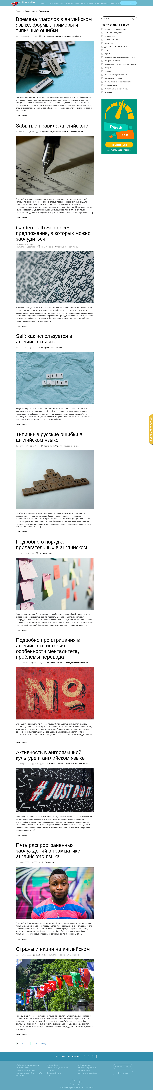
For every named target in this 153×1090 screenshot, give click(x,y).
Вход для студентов (123, 1066)
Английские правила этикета (115, 29)
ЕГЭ (106, 50)
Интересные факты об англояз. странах (120, 64)
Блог (48, 1076)
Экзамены (108, 92)
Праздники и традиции (113, 78)
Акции (43, 3)
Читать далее (21, 116)
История (107, 68)
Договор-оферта (52, 1065)
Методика (69, 3)
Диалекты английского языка (115, 47)
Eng (117, 3)
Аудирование (109, 36)
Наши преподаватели (55, 3)
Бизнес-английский (111, 40)
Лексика (107, 71)
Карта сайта (20, 1076)
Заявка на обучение (54, 1073)
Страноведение (110, 85)
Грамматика (109, 43)
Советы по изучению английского (117, 82)
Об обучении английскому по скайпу (28, 1065)
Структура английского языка (116, 89)
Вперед (43, 1044)
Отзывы (90, 3)
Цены (83, 3)
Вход (112, 3)
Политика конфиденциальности (58, 1068)
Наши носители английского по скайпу (29, 1073)
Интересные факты (112, 61)
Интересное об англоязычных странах (119, 57)
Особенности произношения (115, 75)
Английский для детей (113, 33)
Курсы (77, 3)
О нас (97, 3)
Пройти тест (123, 1073)
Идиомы (107, 54)
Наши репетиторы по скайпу (25, 1070)
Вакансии (50, 1070)
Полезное (104, 3)
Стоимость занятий (22, 1068)
